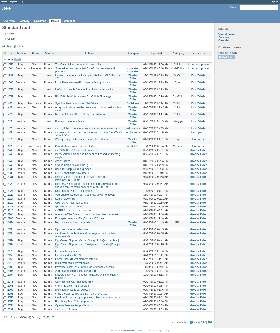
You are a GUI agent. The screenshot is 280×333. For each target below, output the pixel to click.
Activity (24, 21)
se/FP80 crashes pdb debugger (73, 210)
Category (178, 53)
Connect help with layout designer (74, 281)
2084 (10, 274)
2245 (10, 154)
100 (52, 317)
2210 (10, 210)
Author (197, 53)
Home (4, 1)
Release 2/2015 (227, 52)
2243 (10, 161)
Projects (13, 1)
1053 (10, 89)
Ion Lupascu (132, 132)
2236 (10, 169)
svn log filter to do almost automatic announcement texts (88, 128)
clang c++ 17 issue (66, 309)
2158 (10, 255)
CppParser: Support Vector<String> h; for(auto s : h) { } (87, 240)
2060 (10, 289)
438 (10, 107)
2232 (10, 172)
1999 (10, 75)
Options (11, 38)
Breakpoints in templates (69, 121)
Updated (156, 53)
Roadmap (40, 21)
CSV (203, 322)
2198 (10, 229)
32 (10, 128)
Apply (9, 46)
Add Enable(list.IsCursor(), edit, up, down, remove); (85, 194)
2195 (10, 233)
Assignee (133, 53)
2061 (10, 285)
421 (10, 114)
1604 (10, 68)
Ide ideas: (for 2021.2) (68, 255)
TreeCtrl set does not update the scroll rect (80, 64)
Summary (224, 37)
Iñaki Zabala (198, 75)
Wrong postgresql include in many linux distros (82, 139)
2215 (10, 202)
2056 (10, 297)
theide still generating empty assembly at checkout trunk (87, 297)
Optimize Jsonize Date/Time (71, 229)
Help (21, 1)
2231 (10, 176)
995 (10, 103)
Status (35, 53)
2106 (10, 266)
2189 (10, 240)
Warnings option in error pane (72, 285)
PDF (210, 322)
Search (234, 7)
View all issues (226, 34)
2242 (10, 165)
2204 (10, 214)
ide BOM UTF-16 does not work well (76, 150)
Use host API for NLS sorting (72, 202)
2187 (10, 244)
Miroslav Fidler (133, 77)
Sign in (274, 1)
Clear (20, 46)
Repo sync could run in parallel (73, 222)
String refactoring (65, 198)
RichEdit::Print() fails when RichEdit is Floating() (83, 96)
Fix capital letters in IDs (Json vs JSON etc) (80, 218)
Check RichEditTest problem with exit (76, 259)
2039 (10, 309)
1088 (10, 82)
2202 (10, 222)
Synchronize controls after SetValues (76, 103)
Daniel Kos (132, 103)
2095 (10, 270)
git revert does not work (68, 206)
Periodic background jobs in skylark (75, 146)
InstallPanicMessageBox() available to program (82, 82)
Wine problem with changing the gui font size (81, 293)
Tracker (21, 53)
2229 (10, 183)
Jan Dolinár (198, 139)
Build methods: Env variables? (72, 263)
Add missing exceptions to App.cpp (75, 270)
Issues (55, 21)
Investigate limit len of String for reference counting (84, 266)
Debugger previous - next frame (73, 190)
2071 (10, 281)
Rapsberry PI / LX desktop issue (74, 301)
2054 (10, 305)
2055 (10, 301)
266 (10, 121)
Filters (10, 34)
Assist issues (62, 161)
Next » (16, 317)
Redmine (129, 330)
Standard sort (226, 56)
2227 (10, 190)
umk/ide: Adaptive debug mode (73, 169)
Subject (89, 53)
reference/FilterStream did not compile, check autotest (86, 214)
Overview (9, 21)
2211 (10, 206)
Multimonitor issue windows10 (72, 289)
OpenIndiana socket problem (72, 305)
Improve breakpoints (67, 251)
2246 (10, 150)
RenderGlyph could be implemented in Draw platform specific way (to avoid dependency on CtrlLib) (86, 185)
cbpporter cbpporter (198, 64)
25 (44, 317)
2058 (10, 293)
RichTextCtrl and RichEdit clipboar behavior (80, 114)
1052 (10, 96)
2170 (10, 251)
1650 (10, 64)
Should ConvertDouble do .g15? (74, 165)
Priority (49, 53)
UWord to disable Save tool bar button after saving (84, 89)
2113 (10, 263)
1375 (10, 139)
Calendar (69, 21)
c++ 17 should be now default (72, 172)
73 (10, 132)
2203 (10, 218)
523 (10, 146)
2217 (10, 198)
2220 (10, 194)
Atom (196, 322)
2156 (10, 259)
